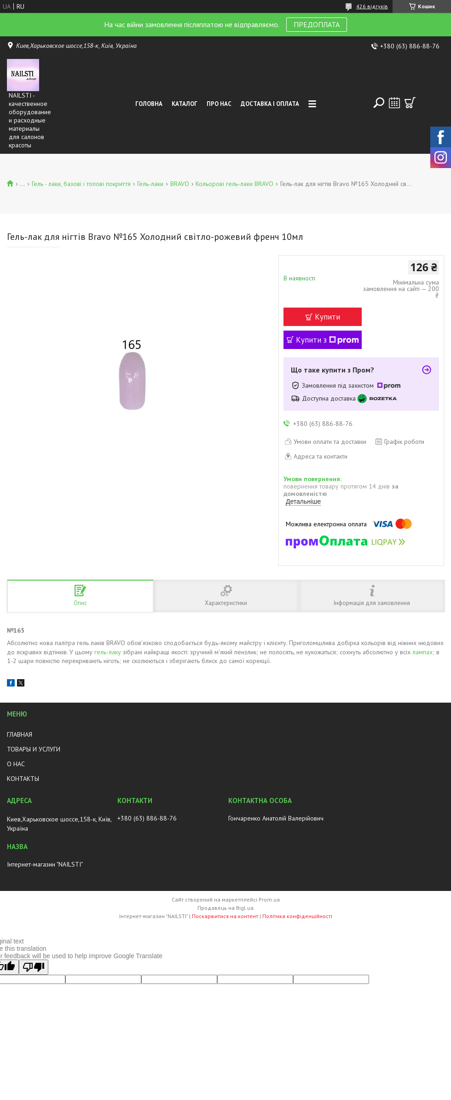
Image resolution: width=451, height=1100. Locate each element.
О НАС (16, 764)
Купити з (327, 340)
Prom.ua (269, 899)
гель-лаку (107, 652)
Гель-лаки (150, 183)
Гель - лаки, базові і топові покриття (81, 183)
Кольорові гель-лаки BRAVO (234, 183)
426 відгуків (372, 6)
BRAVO (179, 183)
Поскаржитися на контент (225, 916)
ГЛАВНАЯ (19, 734)
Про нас (219, 104)
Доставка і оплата (270, 104)
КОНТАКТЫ (23, 778)
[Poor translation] (33, 967)
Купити (327, 317)
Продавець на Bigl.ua (225, 907)
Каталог (184, 104)
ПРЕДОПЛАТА (317, 24)
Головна (148, 104)
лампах (422, 652)
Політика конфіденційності (297, 916)
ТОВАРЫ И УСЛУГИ (33, 749)
